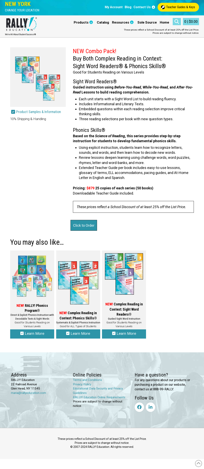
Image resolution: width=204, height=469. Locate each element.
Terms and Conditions (87, 380)
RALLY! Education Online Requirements (99, 397)
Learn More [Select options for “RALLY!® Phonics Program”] (32, 333)
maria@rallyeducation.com (28, 393)
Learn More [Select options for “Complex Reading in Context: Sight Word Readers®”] (124, 333)
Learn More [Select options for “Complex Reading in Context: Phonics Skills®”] (78, 333)
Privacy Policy (82, 384)
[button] (22, 10)
